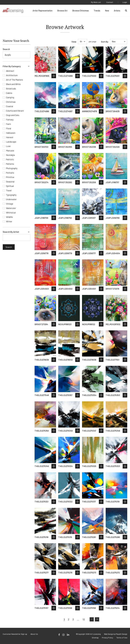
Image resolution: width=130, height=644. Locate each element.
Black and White (13, 84)
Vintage (9, 203)
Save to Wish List (53, 76)
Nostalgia (10, 155)
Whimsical (11, 212)
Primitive (10, 177)
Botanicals (11, 88)
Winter (9, 221)
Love (8, 146)
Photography (11, 168)
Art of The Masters (14, 79)
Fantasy (10, 119)
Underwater (11, 199)
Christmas (11, 102)
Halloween (10, 133)
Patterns (10, 164)
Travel (8, 190)
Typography (11, 195)
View (74, 41)
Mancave (10, 150)
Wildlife (9, 217)
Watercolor (11, 208)
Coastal (9, 106)
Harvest (9, 137)
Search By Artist (11, 231)
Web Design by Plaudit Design (115, 634)
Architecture (12, 75)
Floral (8, 128)
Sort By (104, 41)
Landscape (11, 141)
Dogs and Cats (12, 115)
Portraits (10, 172)
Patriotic (10, 159)
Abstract (10, 71)
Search (6, 49)
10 (83, 619)
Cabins (9, 93)
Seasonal (10, 181)
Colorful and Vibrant (15, 110)
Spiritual (10, 186)
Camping (10, 97)
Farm (8, 124)
